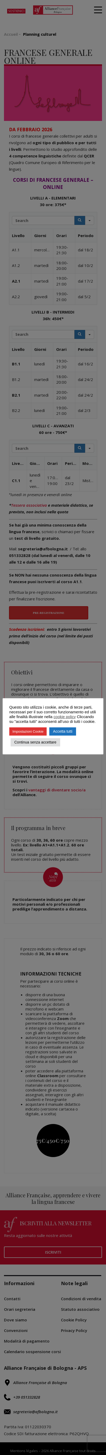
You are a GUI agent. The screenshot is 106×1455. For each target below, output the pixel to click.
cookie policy (65, 717)
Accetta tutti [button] (62, 731)
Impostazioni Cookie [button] (27, 731)
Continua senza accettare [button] (35, 742)
